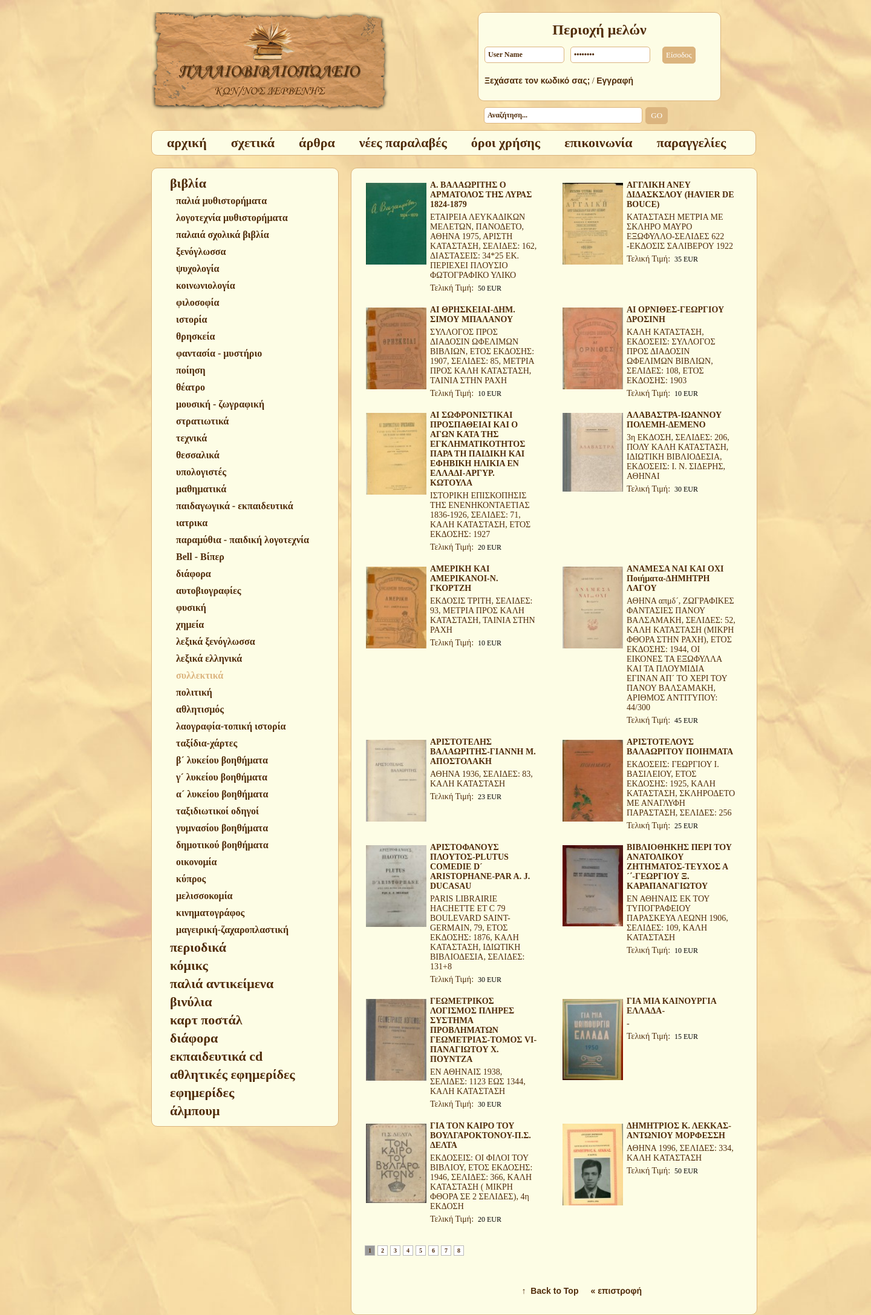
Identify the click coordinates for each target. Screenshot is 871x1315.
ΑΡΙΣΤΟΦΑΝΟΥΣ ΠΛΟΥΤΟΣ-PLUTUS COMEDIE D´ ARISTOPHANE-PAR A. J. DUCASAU (480, 867)
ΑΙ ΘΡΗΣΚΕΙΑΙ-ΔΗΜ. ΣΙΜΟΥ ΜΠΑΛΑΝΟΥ (472, 314)
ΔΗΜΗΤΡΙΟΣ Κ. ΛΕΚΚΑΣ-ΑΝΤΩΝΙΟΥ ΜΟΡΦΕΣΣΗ (679, 1130)
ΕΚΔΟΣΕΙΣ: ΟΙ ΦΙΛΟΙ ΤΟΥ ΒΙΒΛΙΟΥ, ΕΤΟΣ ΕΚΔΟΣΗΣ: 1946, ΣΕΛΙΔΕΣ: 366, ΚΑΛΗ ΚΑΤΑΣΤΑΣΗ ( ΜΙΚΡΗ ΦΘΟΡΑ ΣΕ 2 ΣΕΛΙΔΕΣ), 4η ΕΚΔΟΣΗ (481, 1182)
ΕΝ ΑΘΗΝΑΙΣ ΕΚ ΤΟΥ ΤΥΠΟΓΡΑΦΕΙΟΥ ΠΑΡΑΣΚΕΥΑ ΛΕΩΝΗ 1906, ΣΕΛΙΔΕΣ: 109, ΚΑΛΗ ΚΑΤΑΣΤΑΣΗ (677, 918)
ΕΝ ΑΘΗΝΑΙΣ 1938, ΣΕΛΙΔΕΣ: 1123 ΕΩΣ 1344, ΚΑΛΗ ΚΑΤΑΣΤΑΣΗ (478, 1081)
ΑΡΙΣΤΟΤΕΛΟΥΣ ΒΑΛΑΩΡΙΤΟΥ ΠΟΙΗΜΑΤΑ (680, 746)
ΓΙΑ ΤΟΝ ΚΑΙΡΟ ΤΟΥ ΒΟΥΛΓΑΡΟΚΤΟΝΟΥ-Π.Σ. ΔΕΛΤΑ (480, 1135)
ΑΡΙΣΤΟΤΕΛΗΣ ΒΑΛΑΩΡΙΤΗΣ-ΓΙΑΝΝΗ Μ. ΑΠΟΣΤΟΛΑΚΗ (483, 751)
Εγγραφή (614, 80)
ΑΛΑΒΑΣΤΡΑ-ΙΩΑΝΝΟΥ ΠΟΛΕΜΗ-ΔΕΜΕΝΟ (674, 419)
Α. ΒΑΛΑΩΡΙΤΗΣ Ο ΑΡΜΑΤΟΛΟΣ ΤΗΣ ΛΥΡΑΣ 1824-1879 (481, 194)
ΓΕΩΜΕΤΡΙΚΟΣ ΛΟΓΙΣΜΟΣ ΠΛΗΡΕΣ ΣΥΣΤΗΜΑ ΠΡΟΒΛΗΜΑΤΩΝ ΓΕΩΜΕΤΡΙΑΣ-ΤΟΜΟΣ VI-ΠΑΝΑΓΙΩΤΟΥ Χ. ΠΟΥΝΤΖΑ (483, 1030)
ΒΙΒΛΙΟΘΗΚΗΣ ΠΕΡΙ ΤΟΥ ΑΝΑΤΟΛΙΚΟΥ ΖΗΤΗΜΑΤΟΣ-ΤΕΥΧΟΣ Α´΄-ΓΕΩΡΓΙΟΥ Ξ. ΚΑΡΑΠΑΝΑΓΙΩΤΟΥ (679, 867)
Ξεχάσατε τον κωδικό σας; (537, 80)
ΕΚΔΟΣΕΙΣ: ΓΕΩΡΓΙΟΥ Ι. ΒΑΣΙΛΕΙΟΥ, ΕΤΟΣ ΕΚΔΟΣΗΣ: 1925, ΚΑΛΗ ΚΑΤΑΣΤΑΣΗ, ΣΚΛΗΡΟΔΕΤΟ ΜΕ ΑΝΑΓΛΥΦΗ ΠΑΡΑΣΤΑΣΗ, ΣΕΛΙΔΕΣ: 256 (681, 788)
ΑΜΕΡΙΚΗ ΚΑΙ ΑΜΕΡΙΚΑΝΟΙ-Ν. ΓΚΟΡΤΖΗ (464, 578)
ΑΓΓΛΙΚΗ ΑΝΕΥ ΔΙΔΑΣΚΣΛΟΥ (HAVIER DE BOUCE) (680, 194)
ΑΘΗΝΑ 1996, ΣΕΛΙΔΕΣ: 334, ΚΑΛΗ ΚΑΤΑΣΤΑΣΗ (680, 1153)
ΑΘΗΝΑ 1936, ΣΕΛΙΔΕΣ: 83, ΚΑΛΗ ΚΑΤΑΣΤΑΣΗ (481, 779)
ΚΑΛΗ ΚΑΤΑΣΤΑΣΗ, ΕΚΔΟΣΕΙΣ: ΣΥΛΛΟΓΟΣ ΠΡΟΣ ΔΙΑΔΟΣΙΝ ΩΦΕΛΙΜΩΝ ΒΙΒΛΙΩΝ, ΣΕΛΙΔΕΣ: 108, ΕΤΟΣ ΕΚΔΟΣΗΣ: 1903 (671, 356)
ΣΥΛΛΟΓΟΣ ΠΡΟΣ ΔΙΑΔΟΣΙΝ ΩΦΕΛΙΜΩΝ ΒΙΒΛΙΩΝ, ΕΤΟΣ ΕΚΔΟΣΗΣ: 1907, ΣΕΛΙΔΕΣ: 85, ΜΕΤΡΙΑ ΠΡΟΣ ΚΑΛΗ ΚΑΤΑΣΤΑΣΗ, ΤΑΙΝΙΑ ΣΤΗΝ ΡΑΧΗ (482, 356)
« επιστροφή (616, 1291)
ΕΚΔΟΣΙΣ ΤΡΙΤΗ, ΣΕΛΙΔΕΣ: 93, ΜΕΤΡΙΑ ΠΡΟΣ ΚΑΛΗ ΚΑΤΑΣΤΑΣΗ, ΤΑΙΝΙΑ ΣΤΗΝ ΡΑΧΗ (482, 615)
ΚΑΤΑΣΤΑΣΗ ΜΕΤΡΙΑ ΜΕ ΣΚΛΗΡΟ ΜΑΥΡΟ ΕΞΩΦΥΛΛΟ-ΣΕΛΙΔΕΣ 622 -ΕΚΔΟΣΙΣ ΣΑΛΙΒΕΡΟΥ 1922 (680, 232)
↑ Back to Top (550, 1291)
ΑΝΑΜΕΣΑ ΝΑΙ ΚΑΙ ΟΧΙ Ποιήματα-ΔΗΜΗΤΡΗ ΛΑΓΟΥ (675, 578)
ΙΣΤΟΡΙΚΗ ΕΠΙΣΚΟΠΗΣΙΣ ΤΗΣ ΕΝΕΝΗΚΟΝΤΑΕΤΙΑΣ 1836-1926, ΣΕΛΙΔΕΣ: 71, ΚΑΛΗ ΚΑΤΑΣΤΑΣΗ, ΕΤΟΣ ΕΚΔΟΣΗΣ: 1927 (480, 515)
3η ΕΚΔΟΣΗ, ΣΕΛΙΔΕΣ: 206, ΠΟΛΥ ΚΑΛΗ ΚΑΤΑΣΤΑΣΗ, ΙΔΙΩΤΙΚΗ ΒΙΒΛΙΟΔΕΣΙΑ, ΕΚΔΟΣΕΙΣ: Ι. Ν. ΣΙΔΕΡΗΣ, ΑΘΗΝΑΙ (678, 457)
